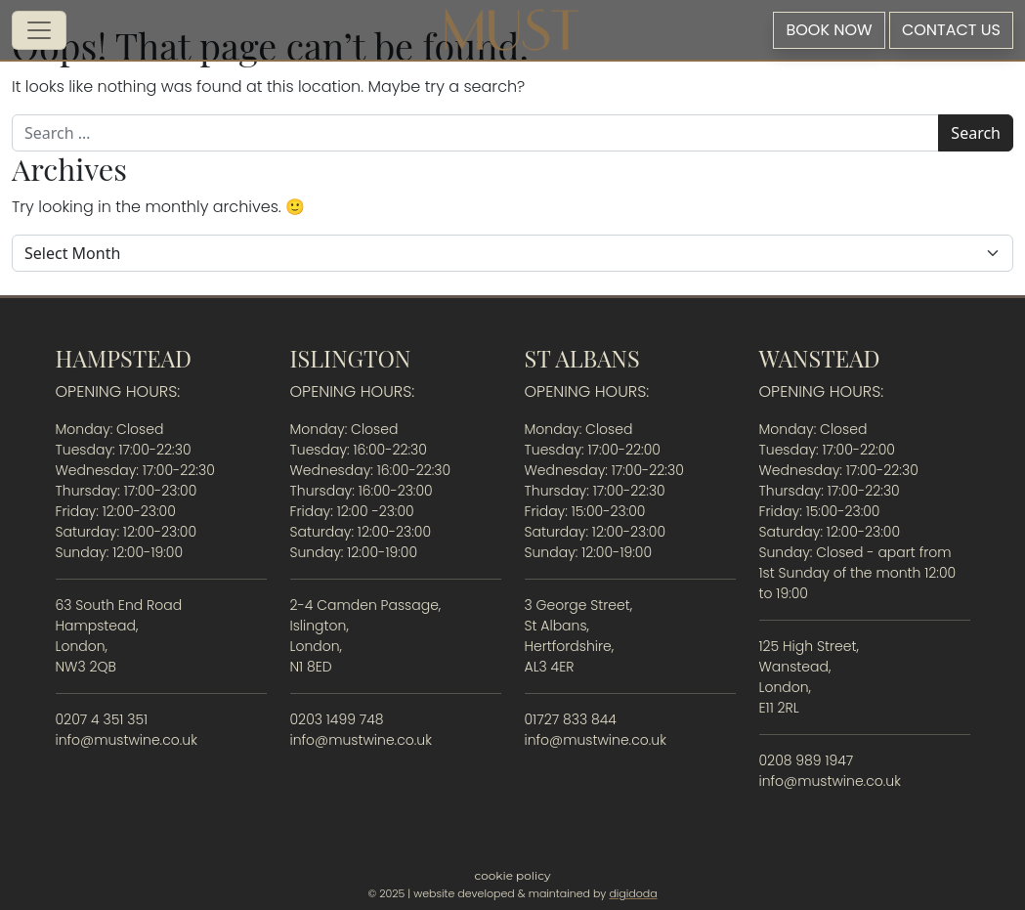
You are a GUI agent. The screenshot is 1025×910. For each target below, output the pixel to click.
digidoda (633, 893)
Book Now (829, 30)
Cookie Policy (513, 875)
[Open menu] (39, 30)
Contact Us (951, 30)
